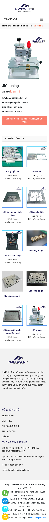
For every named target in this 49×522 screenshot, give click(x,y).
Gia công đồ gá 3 (12, 296)
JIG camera (36, 171)
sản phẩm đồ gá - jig (22, 26)
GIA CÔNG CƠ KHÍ (10, 426)
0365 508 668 (20, 119)
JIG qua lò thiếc (36, 212)
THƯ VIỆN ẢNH (9, 431)
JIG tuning (37, 330)
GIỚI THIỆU (7, 421)
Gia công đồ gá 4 (37, 291)
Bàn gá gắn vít (12, 171)
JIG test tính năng (12, 255)
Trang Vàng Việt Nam (38, 518)
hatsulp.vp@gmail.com (18, 470)
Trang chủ (6, 26)
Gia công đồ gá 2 (37, 250)
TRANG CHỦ (11, 19)
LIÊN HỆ (6, 436)
